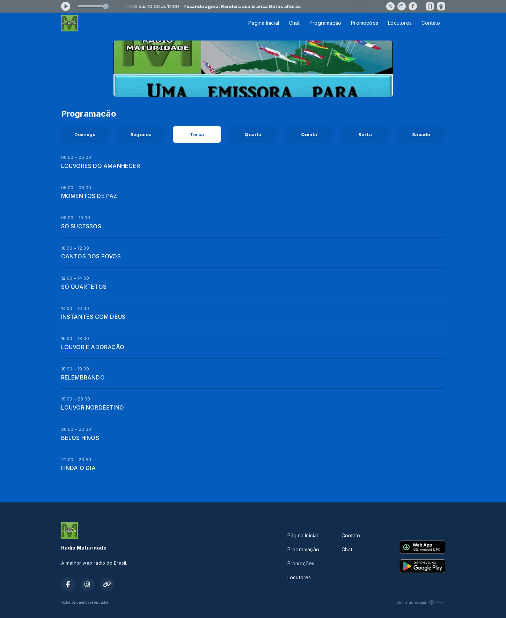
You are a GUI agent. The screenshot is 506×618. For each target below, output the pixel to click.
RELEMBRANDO (83, 377)
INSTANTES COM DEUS (93, 316)
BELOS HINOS (80, 437)
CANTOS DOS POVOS (91, 256)
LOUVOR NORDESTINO (92, 407)
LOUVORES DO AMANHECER (100, 165)
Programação (325, 23)
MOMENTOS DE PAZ (89, 195)
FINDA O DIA (78, 467)
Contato (430, 23)
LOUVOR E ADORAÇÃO (93, 347)
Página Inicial (263, 23)
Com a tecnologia (420, 602)
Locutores (400, 23)
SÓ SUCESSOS (81, 226)
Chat (294, 23)
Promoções (364, 23)
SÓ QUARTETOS (84, 286)
